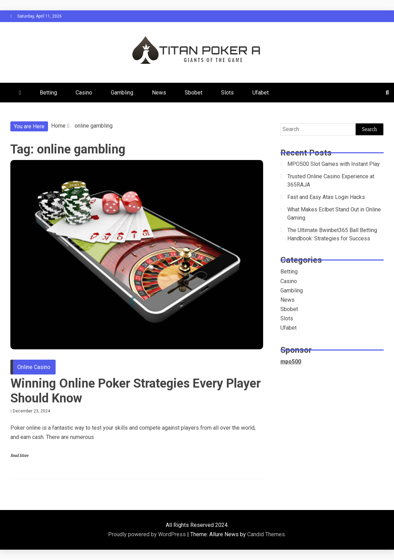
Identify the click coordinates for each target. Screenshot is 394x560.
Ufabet (260, 92)
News (159, 92)
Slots (227, 92)
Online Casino (33, 367)
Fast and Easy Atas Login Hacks (326, 197)
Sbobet (193, 92)
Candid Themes (266, 534)
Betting (48, 92)
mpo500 (290, 361)
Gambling (122, 92)
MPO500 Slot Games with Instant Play (333, 164)
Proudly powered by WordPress (147, 534)
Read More (19, 455)
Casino (84, 92)
